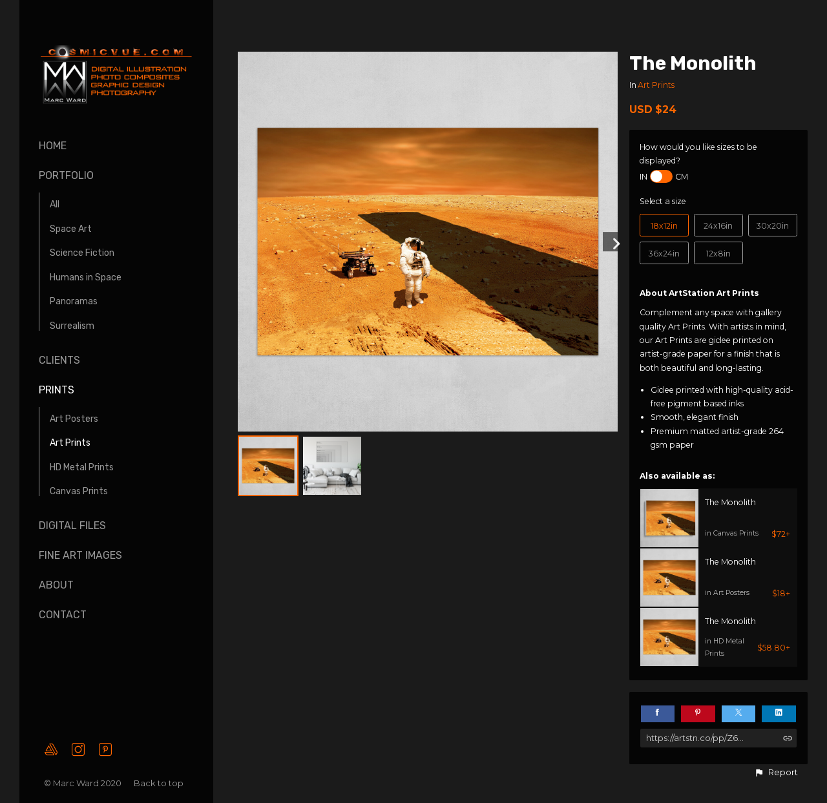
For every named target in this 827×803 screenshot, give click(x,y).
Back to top (159, 783)
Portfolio (66, 175)
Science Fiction (82, 252)
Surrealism (72, 325)
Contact (63, 615)
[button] (776, 772)
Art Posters (74, 418)
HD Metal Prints (82, 467)
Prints (56, 390)
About (56, 585)
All (54, 204)
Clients (59, 360)
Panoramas (74, 301)
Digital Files (72, 525)
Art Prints (70, 442)
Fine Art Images (80, 555)
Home (53, 146)
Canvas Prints (79, 491)
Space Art (71, 229)
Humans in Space (85, 277)
